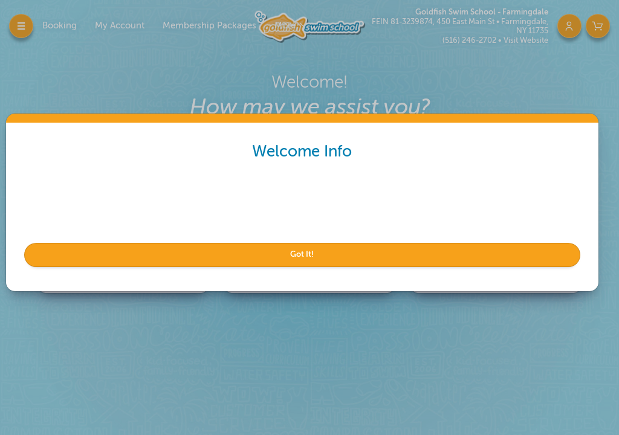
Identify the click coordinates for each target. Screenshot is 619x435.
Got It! (305, 254)
